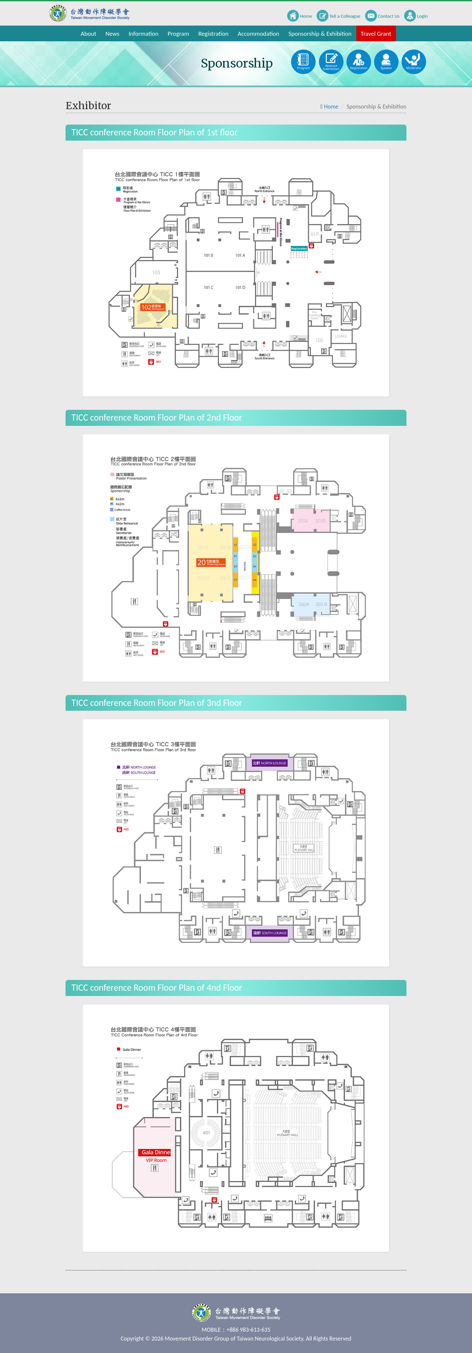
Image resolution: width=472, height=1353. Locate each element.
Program (178, 33)
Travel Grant (376, 33)
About (88, 33)
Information (143, 33)
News (112, 33)
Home (331, 106)
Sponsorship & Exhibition (320, 33)
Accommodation (258, 33)
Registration (213, 33)
